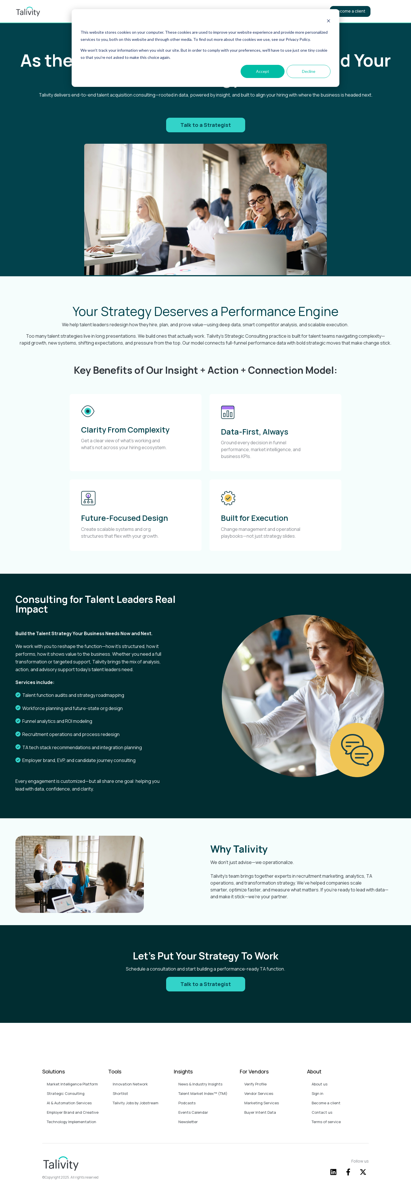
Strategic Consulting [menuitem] (66, 1093)
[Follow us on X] (363, 1172)
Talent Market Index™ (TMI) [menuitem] (202, 1093)
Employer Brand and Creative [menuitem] (72, 1112)
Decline (308, 71)
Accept (262, 71)
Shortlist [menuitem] (120, 1093)
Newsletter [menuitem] (188, 1121)
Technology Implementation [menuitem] (72, 1121)
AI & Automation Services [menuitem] (69, 1102)
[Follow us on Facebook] (348, 1172)
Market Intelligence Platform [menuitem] (72, 1084)
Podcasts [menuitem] (187, 1102)
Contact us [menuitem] (322, 1112)
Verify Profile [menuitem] (255, 1084)
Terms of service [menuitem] (326, 1121)
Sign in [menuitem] (317, 1093)
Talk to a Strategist (205, 124)
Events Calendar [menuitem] (193, 1112)
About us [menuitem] (319, 1084)
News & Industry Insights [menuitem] (200, 1084)
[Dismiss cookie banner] (329, 21)
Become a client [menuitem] (326, 1102)
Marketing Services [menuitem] (261, 1102)
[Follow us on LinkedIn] (333, 1172)
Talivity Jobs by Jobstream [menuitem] (135, 1102)
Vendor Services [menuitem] (258, 1093)
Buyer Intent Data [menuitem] (260, 1112)
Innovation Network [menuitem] (130, 1084)
